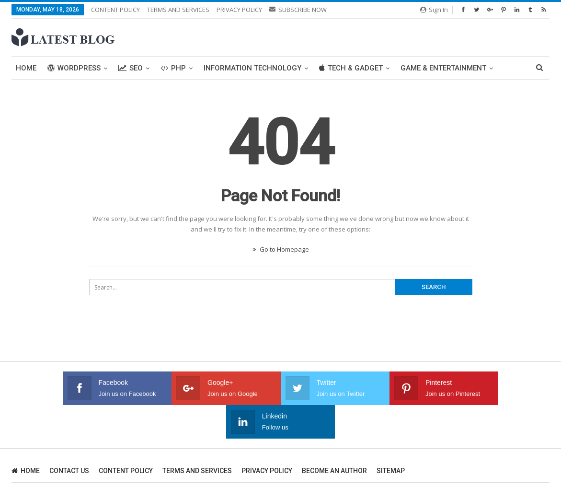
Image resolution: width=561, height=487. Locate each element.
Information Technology (252, 68)
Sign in (434, 9)
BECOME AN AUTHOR (334, 437)
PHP (173, 68)
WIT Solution (167, 467)
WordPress (74, 68)
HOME (25, 437)
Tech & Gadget (351, 68)
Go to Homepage (280, 249)
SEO (130, 68)
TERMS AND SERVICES (178, 9)
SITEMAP (391, 437)
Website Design (32, 467)
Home (26, 68)
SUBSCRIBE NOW (298, 9)
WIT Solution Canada (521, 458)
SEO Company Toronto (453, 458)
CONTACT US (69, 437)
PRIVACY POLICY (239, 9)
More (411, 68)
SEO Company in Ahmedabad (101, 467)
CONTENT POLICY (115, 9)
